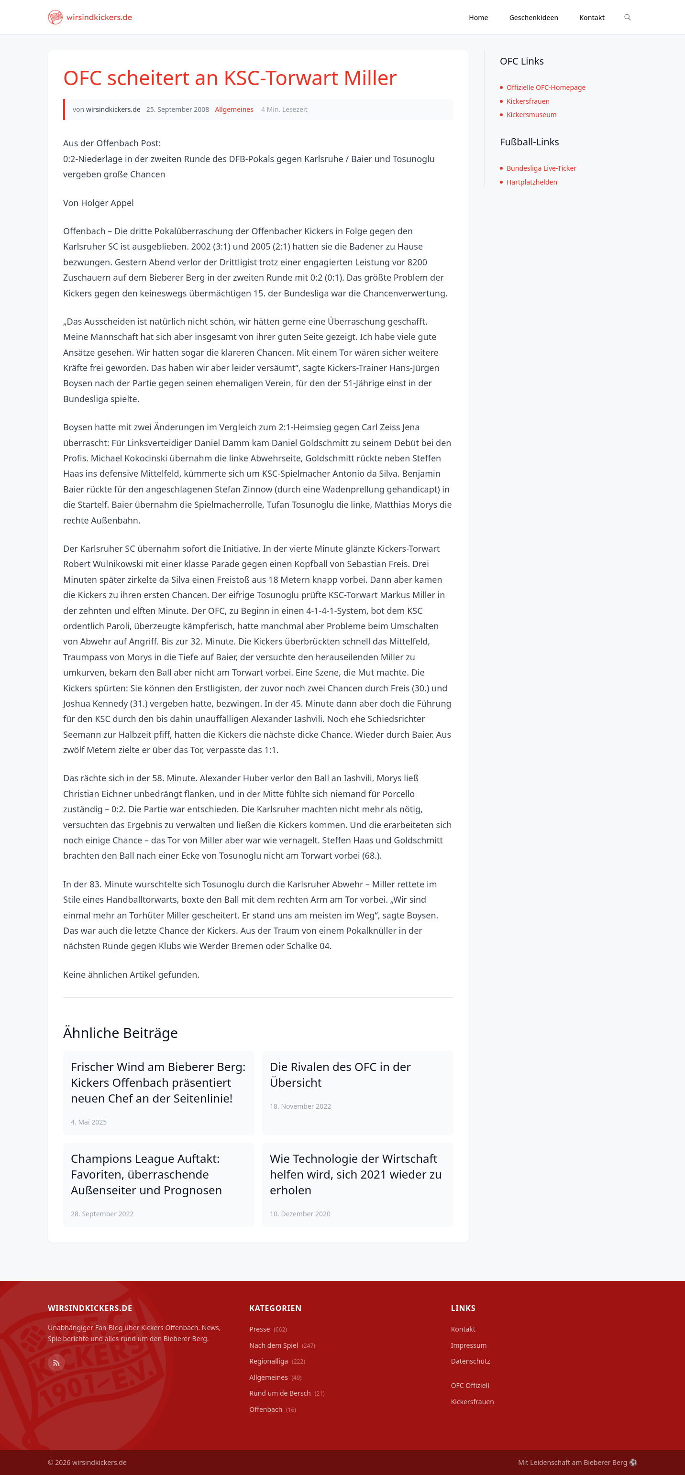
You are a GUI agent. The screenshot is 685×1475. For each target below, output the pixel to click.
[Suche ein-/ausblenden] (627, 17)
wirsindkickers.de (113, 109)
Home (478, 17)
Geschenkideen (534, 17)
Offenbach (272, 1409)
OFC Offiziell (470, 1385)
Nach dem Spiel (282, 1345)
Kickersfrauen (525, 101)
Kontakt (592, 17)
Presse (268, 1328)
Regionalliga (277, 1361)
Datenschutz (470, 1361)
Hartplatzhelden (528, 181)
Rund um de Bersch (286, 1393)
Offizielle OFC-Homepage (543, 87)
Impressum (469, 1345)
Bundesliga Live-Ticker (538, 168)
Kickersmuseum (528, 114)
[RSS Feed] (56, 1362)
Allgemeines (234, 109)
